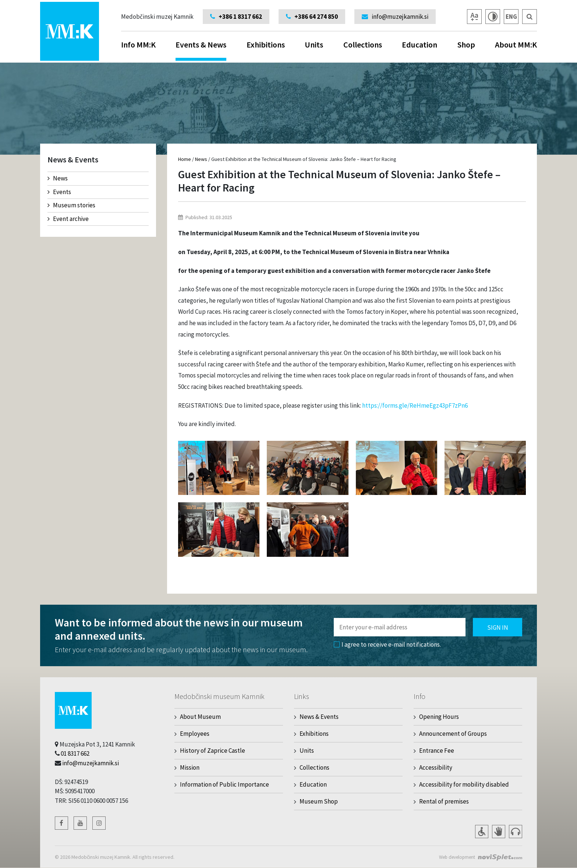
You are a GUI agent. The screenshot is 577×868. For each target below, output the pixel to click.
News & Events (319, 717)
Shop (466, 44)
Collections (362, 44)
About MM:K (516, 44)
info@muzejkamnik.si (90, 763)
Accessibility (435, 767)
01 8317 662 (75, 753)
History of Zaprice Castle (212, 750)
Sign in (497, 627)
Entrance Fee (436, 750)
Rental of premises (444, 801)
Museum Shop (319, 801)
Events (59, 192)
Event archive (68, 219)
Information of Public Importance (224, 784)
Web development (454, 857)
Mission (189, 767)
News (57, 178)
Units (314, 44)
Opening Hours (439, 717)
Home (184, 159)
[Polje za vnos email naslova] (400, 627)
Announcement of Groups (453, 734)
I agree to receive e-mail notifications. (387, 644)
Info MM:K (138, 44)
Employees (194, 734)
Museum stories (71, 205)
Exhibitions (266, 44)
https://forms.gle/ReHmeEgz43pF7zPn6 (415, 405)
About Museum (200, 717)
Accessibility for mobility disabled (464, 784)
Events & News (201, 50)
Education (419, 44)
